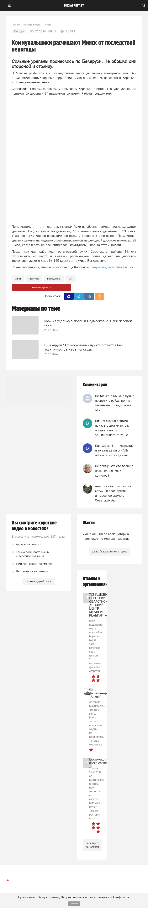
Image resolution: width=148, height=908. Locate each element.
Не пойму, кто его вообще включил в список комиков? (114, 470)
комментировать (41, 287)
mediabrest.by (74, 6)
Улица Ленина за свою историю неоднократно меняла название (106, 536)
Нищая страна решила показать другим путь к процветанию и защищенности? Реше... (113, 428)
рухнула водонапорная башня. (112, 267)
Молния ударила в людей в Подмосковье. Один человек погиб (88, 323)
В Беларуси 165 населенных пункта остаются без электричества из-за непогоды (83, 347)
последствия (54, 278)
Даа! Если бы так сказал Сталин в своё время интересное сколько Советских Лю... (113, 493)
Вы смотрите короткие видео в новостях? (34, 526)
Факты (89, 523)
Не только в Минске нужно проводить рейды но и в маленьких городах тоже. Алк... (114, 403)
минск (18, 278)
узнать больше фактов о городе (109, 551)
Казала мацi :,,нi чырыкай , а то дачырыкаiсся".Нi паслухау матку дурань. (115, 450)
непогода (34, 278)
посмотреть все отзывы (92, 845)
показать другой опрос (38, 581)
